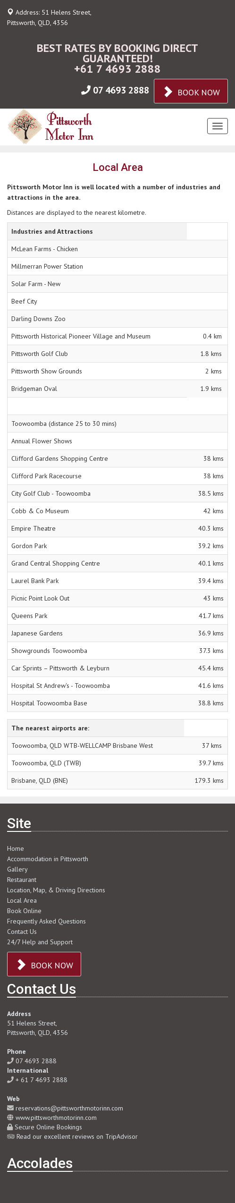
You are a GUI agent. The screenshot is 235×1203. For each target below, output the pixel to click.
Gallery (17, 869)
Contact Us (22, 931)
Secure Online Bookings (48, 1127)
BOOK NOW (191, 91)
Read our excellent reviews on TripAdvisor (77, 1136)
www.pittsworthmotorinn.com (56, 1117)
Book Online (24, 910)
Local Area (22, 900)
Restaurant (21, 879)
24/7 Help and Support (40, 942)
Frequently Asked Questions (46, 921)
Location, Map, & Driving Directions (56, 890)
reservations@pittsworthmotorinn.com (69, 1108)
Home (15, 848)
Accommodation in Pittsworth (47, 859)
